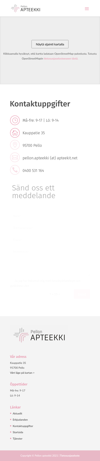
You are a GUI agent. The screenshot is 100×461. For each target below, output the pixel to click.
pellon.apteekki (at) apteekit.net (50, 158)
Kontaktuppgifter (23, 426)
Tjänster (17, 438)
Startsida (18, 432)
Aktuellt (17, 413)
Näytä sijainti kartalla (50, 44)
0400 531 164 (33, 170)
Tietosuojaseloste (69, 455)
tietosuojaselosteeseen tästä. (61, 58)
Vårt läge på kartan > (22, 372)
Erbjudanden (20, 419)
